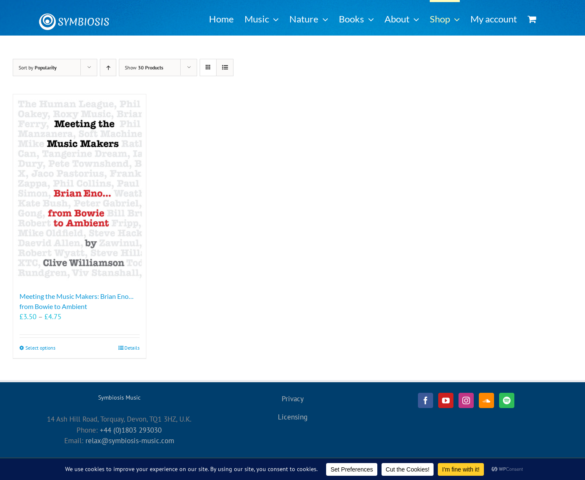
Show (144, 67)
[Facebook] (425, 400)
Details (132, 348)
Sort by (38, 67)
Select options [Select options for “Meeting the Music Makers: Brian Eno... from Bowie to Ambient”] (40, 348)
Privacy (293, 398)
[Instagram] (466, 400)
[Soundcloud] (486, 400)
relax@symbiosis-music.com (129, 440)
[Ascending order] (108, 67)
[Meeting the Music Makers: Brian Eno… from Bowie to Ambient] (79, 188)
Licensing (293, 417)
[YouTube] (445, 400)
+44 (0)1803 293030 (131, 430)
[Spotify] (506, 400)
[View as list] (225, 67)
